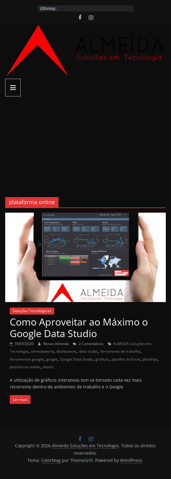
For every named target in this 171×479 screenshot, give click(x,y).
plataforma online (25, 366)
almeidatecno (42, 351)
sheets (48, 366)
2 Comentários (88, 343)
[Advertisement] (85, 142)
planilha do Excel (126, 359)
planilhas (150, 359)
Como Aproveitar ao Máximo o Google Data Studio (79, 327)
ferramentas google (27, 359)
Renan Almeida (56, 343)
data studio (88, 351)
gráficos (102, 359)
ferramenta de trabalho (120, 351)
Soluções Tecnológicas (32, 310)
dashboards (66, 351)
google (52, 359)
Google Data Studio (76, 359)
